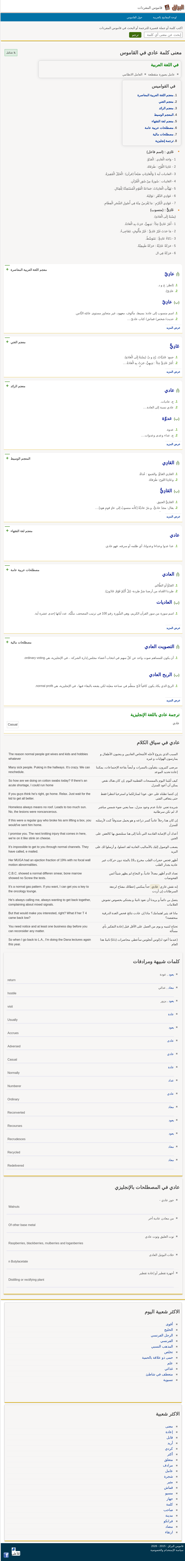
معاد (170, 987)
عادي (170, 1054)
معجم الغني (165, 101)
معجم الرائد (165, 108)
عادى (170, 1040)
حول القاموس (134, 17)
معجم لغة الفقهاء (162, 121)
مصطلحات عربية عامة (158, 127)
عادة (170, 1014)
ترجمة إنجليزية (164, 141)
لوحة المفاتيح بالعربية (164, 17)
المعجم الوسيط (163, 114)
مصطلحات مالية (162, 134)
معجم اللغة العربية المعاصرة (155, 95)
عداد (170, 1080)
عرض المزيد (173, 327)
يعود (170, 974)
